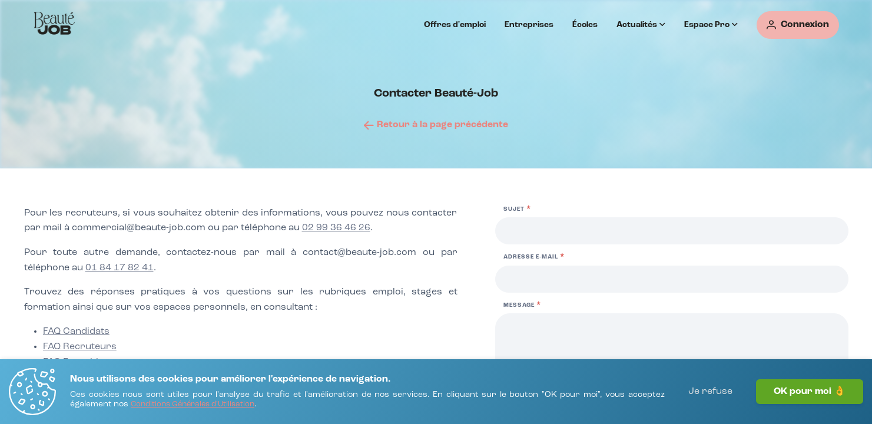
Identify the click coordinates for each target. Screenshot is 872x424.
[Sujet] (671, 230)
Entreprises (529, 25)
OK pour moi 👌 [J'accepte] (810, 391)
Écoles (585, 25)
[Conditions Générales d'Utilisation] (192, 404)
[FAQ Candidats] (76, 332)
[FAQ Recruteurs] (80, 347)
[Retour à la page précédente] (436, 125)
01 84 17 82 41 (119, 268)
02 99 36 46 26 (336, 228)
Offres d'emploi (455, 25)
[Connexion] (798, 25)
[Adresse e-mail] (671, 279)
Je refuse (710, 391)
